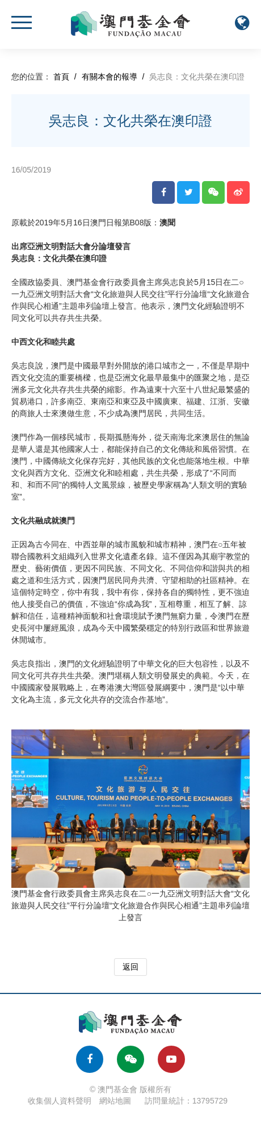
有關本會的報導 (109, 76)
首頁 (61, 76)
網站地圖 (115, 1100)
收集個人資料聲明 (59, 1100)
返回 (130, 966)
